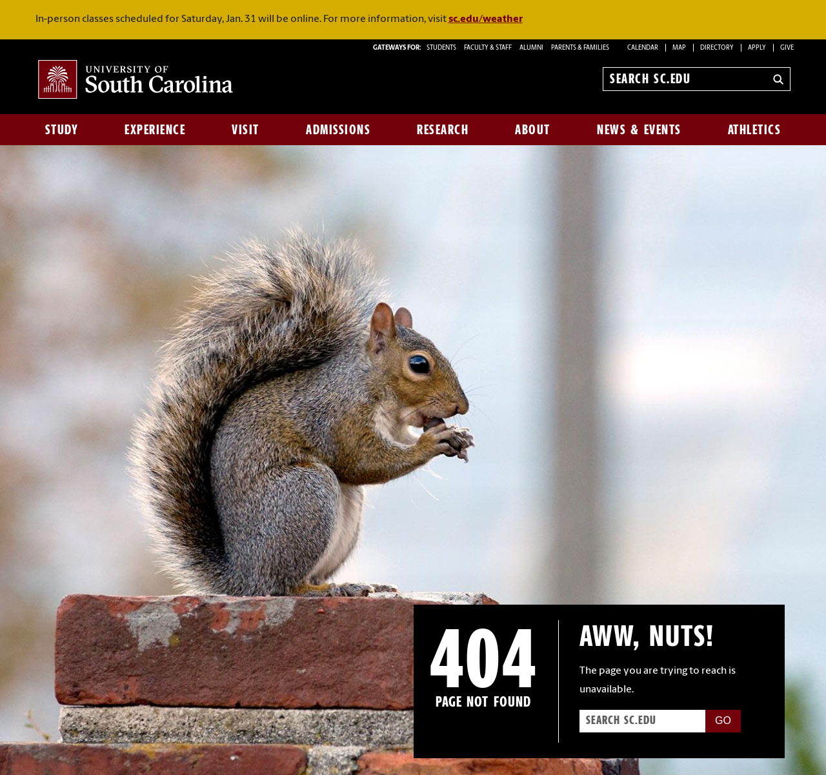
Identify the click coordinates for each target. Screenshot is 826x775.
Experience (155, 129)
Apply (757, 48)
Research (442, 129)
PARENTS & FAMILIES (580, 48)
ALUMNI (531, 48)
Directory (717, 48)
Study (62, 129)
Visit (245, 129)
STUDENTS (442, 48)
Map (679, 48)
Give (787, 48)
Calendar (642, 48)
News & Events (639, 129)
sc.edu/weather (485, 19)
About (532, 129)
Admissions (338, 129)
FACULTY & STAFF (488, 48)
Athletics (754, 129)
